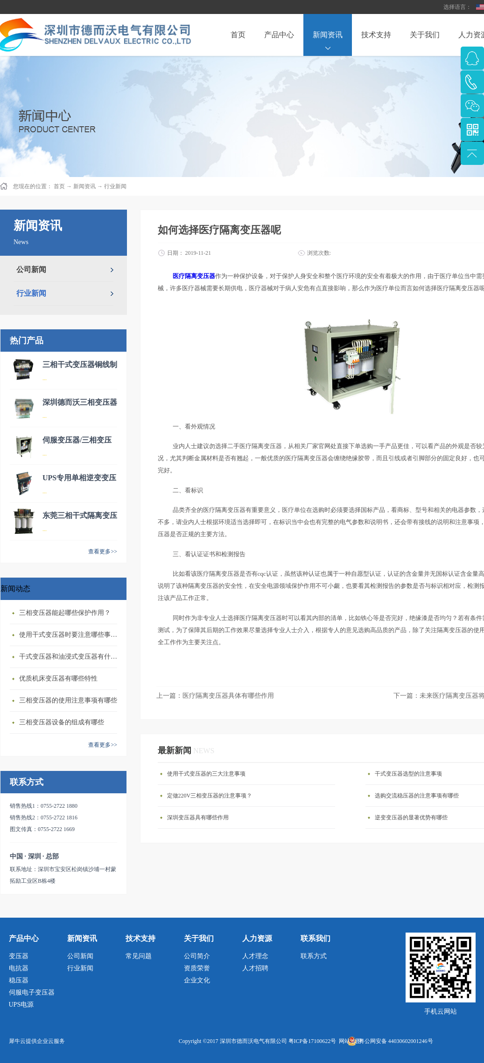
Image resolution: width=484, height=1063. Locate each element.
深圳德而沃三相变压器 (79, 402)
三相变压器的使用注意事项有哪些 (68, 700)
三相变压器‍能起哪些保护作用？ (65, 612)
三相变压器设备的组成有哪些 (61, 722)
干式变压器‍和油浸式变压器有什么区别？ (70, 656)
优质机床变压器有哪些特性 (58, 678)
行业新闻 (115, 186)
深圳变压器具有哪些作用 (198, 817)
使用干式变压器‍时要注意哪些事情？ (70, 634)
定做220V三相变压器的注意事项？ (210, 795)
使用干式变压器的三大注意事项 (206, 773)
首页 (238, 35)
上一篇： (215, 695)
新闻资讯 (84, 186)
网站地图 (348, 1041)
